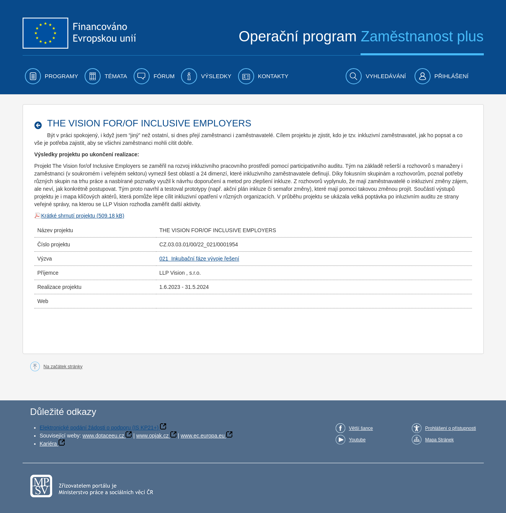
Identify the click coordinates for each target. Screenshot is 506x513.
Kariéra (48, 444)
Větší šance (361, 428)
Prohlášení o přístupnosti (450, 428)
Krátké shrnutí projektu (68, 216)
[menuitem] (52, 76)
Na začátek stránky (63, 366)
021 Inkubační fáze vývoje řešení (199, 259)
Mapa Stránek (439, 440)
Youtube (357, 440)
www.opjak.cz (152, 436)
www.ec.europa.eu (203, 436)
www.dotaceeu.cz (103, 436)
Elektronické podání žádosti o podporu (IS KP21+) (99, 427)
